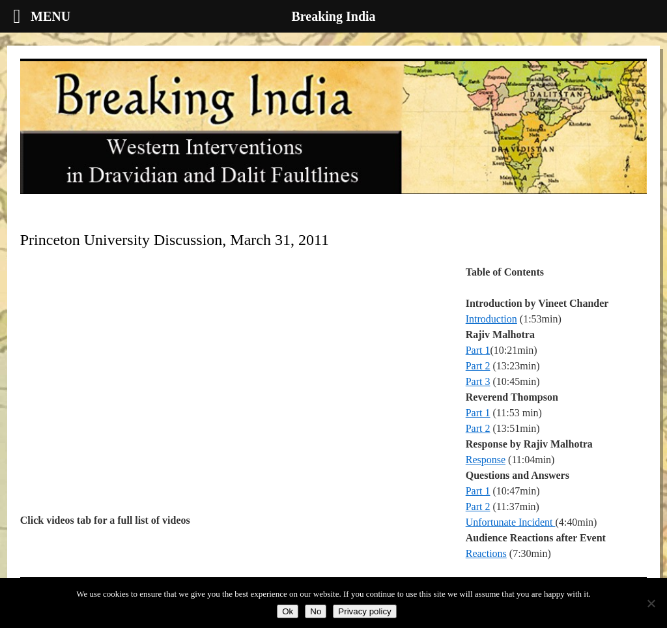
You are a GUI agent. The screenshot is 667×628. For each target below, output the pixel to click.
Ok (287, 611)
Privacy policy (364, 611)
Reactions (486, 553)
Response (485, 459)
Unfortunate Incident (511, 522)
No (315, 611)
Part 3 (478, 381)
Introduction (491, 318)
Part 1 (478, 350)
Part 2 (478, 365)
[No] (650, 603)
